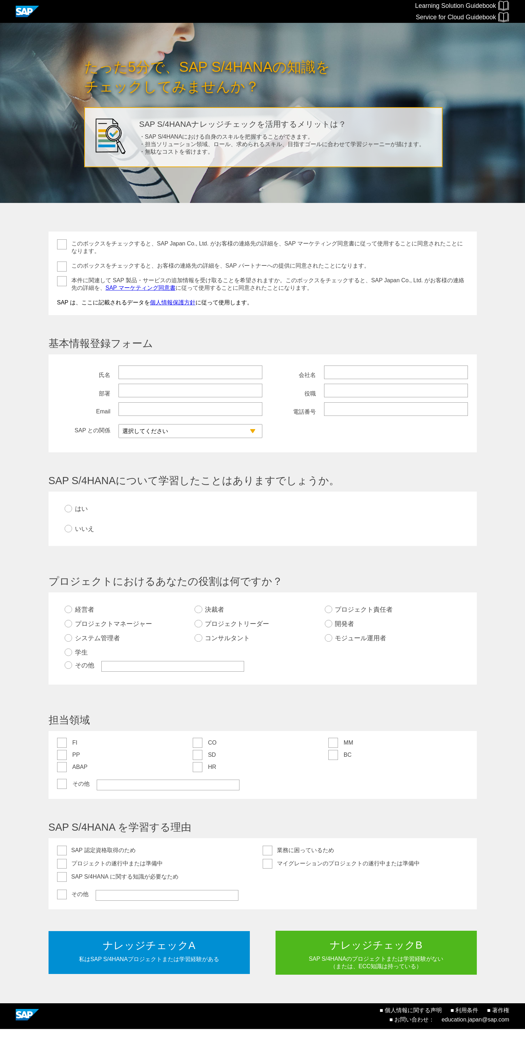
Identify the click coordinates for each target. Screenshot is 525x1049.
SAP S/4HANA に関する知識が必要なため (124, 896)
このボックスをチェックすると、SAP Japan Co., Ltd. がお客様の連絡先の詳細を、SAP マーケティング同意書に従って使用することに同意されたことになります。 (267, 247)
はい (81, 528)
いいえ (84, 548)
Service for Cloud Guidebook (462, 17)
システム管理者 (97, 657)
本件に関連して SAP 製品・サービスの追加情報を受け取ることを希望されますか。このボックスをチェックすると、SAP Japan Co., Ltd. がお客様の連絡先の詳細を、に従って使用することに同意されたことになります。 (268, 284)
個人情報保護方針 (173, 302)
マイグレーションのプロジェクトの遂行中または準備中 (348, 883)
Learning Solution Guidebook (462, 5)
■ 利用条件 (464, 1030)
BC (348, 774)
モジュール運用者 (360, 657)
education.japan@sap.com (475, 1039)
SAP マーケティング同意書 (141, 288)
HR (212, 787)
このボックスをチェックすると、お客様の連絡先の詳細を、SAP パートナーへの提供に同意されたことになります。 (220, 266)
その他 (84, 684)
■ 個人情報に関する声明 (411, 1030)
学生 (81, 672)
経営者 (84, 629)
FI (74, 762)
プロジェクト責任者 (364, 629)
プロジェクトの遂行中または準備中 (117, 883)
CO (212, 762)
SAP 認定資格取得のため (103, 870)
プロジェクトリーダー (237, 643)
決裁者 (214, 629)
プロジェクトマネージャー (113, 643)
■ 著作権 (498, 1030)
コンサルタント (227, 657)
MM (348, 762)
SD (212, 774)
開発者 (344, 643)
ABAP (80, 787)
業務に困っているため (305, 870)
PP (76, 774)
